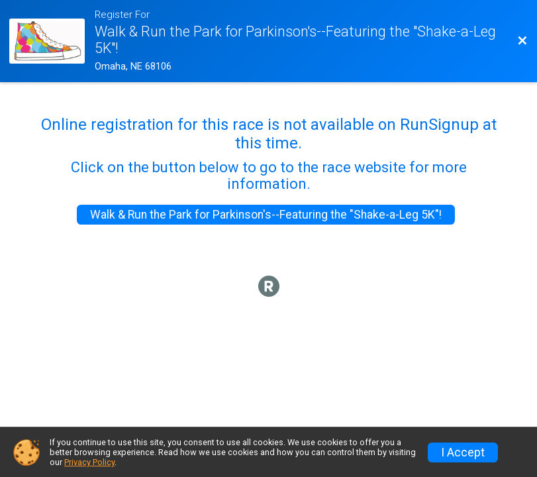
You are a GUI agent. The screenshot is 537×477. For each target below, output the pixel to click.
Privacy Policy (89, 462)
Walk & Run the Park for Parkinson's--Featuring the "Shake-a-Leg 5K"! (266, 214)
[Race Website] (51, 41)
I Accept (463, 452)
